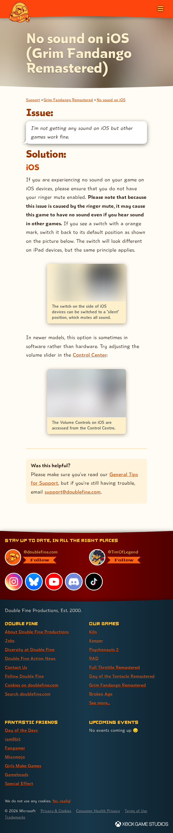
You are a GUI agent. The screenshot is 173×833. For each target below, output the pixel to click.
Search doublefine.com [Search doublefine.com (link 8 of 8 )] (28, 694)
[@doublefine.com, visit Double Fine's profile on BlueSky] (41, 557)
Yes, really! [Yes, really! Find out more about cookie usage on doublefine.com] (61, 801)
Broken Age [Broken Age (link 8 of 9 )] (101, 694)
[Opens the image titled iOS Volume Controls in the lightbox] (86, 393)
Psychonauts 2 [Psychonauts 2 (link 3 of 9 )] (104, 649)
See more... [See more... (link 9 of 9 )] (99, 702)
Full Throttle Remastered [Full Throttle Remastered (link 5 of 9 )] (114, 667)
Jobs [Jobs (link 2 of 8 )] (10, 640)
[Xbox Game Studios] (141, 824)
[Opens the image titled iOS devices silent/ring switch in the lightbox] (86, 282)
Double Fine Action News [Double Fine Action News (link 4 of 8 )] (30, 658)
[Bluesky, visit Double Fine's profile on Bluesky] (34, 582)
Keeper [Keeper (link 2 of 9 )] (96, 640)
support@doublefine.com (73, 492)
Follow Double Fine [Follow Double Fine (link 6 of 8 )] (24, 676)
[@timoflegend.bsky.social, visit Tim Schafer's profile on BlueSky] (125, 557)
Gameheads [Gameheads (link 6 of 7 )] (16, 774)
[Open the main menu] (160, 8)
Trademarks (15, 817)
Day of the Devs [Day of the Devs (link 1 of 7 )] (21, 730)
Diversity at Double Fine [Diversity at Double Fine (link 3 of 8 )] (29, 649)
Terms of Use (137, 811)
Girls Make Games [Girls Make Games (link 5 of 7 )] (23, 765)
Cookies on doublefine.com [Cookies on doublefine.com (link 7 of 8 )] (32, 685)
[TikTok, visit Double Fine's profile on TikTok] (94, 582)
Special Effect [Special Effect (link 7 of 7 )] (19, 783)
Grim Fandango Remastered (68, 100)
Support (33, 100)
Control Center (90, 355)
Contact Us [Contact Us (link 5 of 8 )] (16, 667)
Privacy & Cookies (56, 811)
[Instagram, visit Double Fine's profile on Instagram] (14, 582)
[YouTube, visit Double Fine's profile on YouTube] (54, 582)
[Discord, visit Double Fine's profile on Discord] (74, 582)
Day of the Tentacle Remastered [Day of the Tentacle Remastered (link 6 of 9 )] (122, 676)
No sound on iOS (112, 100)
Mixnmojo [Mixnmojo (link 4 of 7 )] (15, 756)
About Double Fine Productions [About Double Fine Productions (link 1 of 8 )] (37, 631)
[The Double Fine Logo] (19, 12)
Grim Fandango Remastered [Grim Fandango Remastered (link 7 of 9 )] (117, 685)
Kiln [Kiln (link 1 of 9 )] (93, 631)
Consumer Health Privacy (99, 811)
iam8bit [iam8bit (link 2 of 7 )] (13, 739)
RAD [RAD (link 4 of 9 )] (93, 658)
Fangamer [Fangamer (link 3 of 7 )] (15, 748)
